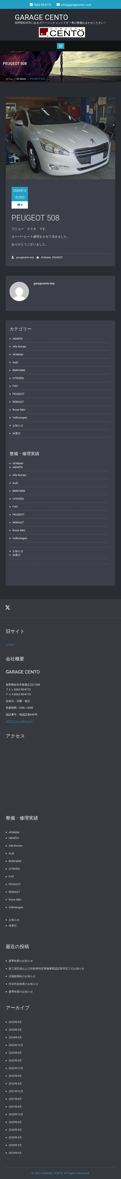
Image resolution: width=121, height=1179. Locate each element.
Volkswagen (20, 417)
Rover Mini (19, 409)
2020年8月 (15, 1122)
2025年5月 (15, 1029)
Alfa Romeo (19, 346)
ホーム (9, 79)
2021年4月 (15, 1106)
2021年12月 (16, 1091)
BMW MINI (19, 370)
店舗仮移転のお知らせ (22, 976)
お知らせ (18, 425)
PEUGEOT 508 (37, 79)
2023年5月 (15, 1060)
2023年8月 (15, 1052)
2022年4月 (15, 1083)
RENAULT (18, 401)
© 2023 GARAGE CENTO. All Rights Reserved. (60, 1173)
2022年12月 (16, 1068)
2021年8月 (15, 1098)
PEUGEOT (57, 257)
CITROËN (18, 378)
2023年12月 (16, 1045)
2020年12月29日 (20, 194)
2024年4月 (15, 1037)
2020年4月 (15, 1137)
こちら (10, 644)
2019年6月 (15, 1152)
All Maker (21, 79)
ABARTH (18, 338)
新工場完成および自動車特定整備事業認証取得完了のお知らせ (46, 968)
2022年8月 (15, 1075)
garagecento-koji (23, 257)
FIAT (15, 386)
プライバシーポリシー (19, 721)
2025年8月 (15, 1022)
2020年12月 (16, 1114)
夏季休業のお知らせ (21, 960)
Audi (15, 362)
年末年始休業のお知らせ (23, 983)
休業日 (17, 433)
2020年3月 (15, 1145)
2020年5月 (15, 1129)
